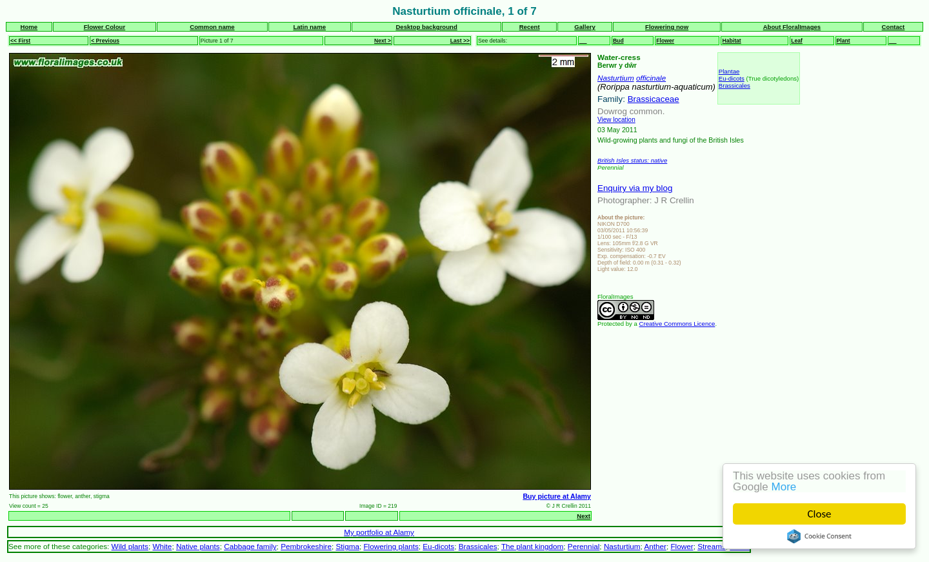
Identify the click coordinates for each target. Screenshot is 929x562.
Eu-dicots (731, 78)
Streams (711, 546)
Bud (618, 40)
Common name (212, 26)
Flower (665, 40)
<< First (20, 40)
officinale (651, 78)
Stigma (347, 546)
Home (29, 26)
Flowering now (666, 26)
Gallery (584, 26)
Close (820, 514)
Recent (529, 26)
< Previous (105, 40)
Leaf (797, 40)
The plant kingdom (532, 546)
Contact (893, 26)
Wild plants (130, 546)
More (784, 487)
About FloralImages (792, 26)
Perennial (584, 546)
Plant (843, 40)
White (162, 546)
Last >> (460, 40)
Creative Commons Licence (677, 323)
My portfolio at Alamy (379, 532)
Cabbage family (250, 546)
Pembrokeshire (306, 546)
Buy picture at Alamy (557, 496)
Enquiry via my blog (634, 188)
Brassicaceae (653, 99)
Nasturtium (615, 78)
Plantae (729, 71)
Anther (655, 546)
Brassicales (734, 85)
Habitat (731, 40)
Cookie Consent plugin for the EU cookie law (819, 536)
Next (583, 515)
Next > (382, 40)
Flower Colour (105, 26)
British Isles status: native (632, 160)
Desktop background (426, 26)
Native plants (198, 546)
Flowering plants (390, 546)
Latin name (309, 26)
